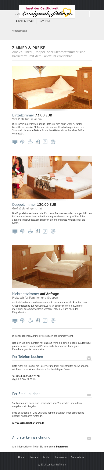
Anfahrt (47, 457)
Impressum (62, 446)
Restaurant (53, 142)
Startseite (21, 14)
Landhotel (41, 14)
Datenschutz (77, 457)
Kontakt (44, 20)
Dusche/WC (38, 142)
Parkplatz (45, 142)
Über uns (33, 457)
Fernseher (15, 142)
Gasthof (58, 14)
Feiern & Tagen (24, 20)
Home (21, 457)
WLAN (23, 142)
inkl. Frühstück (30, 142)
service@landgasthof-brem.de (28, 423)
